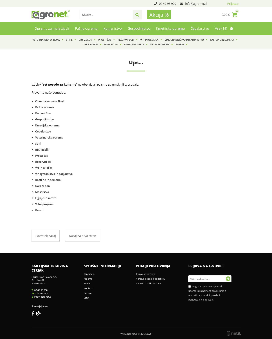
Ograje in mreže (134, 44)
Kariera (88, 293)
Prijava (233, 4)
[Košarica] (229, 14)
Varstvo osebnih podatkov (150, 278)
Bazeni (180, 44)
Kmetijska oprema (170, 28)
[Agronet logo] (51, 14)
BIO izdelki (85, 39)
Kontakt (88, 288)
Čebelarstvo (200, 28)
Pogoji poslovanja (145, 274)
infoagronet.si (196, 4)
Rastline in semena (222, 39)
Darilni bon (90, 44)
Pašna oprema (86, 28)
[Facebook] (34, 314)
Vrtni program (159, 44)
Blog (86, 297)
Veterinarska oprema (46, 39)
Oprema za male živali (51, 28)
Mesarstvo (111, 44)
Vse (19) (224, 28)
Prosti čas (104, 39)
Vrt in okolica (149, 39)
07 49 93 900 (167, 4)
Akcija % (159, 14)
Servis (87, 283)
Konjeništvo (112, 28)
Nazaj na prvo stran (82, 236)
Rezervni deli (126, 39)
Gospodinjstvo (139, 28)
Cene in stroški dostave (148, 283)
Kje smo (88, 278)
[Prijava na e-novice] (227, 278)
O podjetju (89, 274)
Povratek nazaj (45, 236)
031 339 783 (41, 293)
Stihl (69, 39)
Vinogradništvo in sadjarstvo (184, 39)
